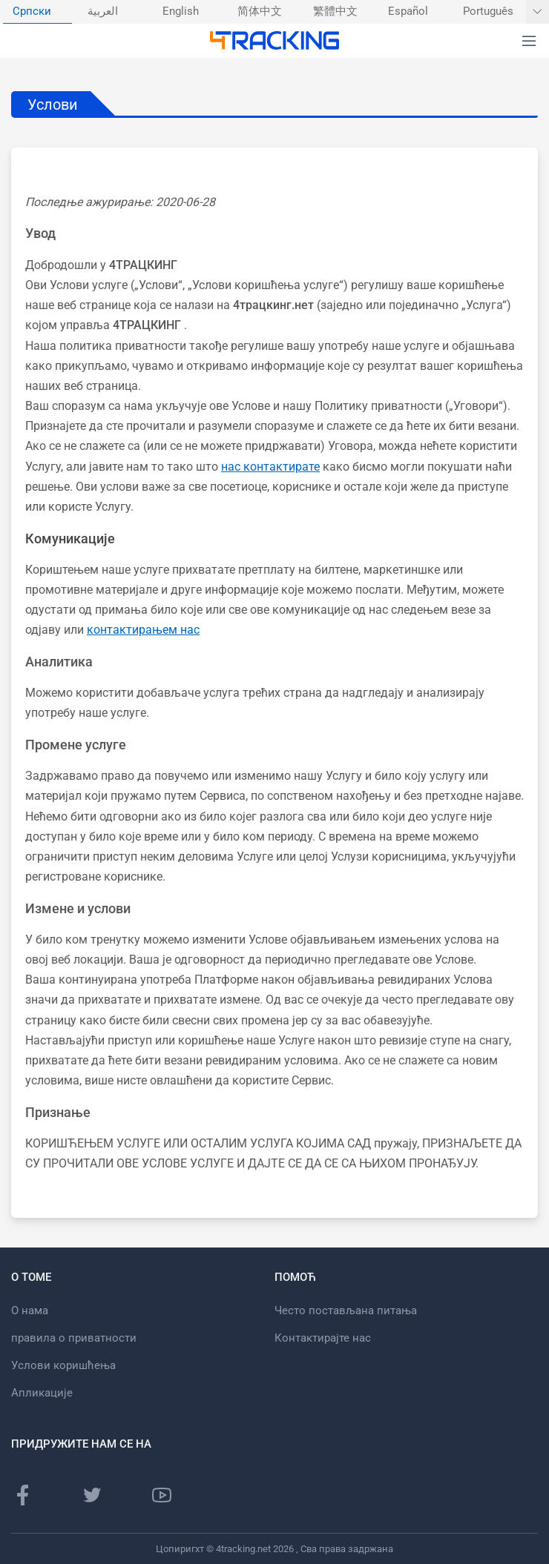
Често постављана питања (345, 1310)
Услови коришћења (63, 1365)
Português (488, 11)
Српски (32, 11)
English (180, 11)
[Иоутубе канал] (162, 1495)
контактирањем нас (143, 630)
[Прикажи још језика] (537, 12)
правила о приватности (74, 1338)
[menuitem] (37, 12)
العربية (103, 11)
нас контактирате (270, 467)
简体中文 (259, 11)
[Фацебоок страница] (23, 1495)
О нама (29, 1310)
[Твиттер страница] (92, 1495)
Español (408, 11)
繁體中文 (335, 11)
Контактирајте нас (322, 1338)
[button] (529, 41)
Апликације (42, 1392)
